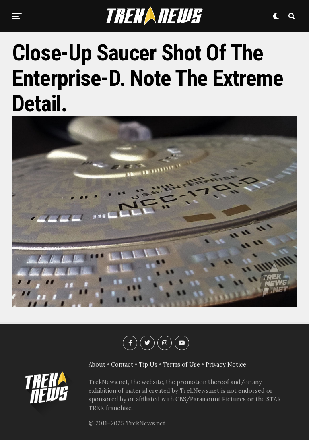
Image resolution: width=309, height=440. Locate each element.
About (97, 364)
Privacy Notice (226, 364)
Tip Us (148, 364)
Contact (122, 364)
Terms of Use (181, 364)
